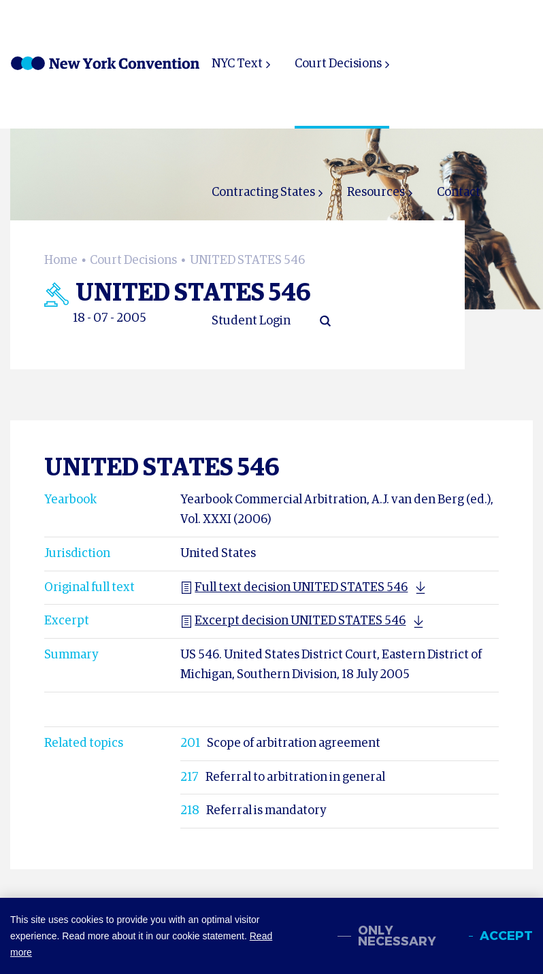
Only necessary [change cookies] (397, 936)
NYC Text (237, 64)
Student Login (251, 321)
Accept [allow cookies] (506, 935)
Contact (458, 192)
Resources (376, 192)
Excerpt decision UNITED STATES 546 (293, 621)
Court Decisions (338, 64)
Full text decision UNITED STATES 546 (294, 588)
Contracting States (263, 192)
